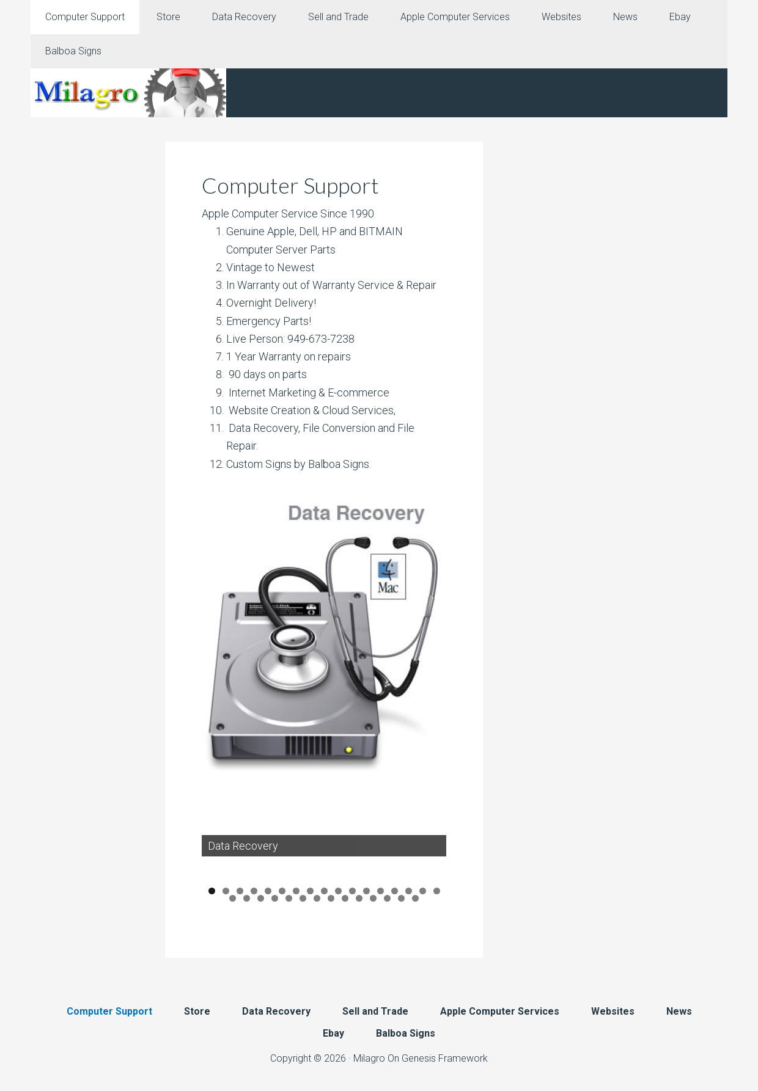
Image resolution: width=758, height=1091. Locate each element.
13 (380, 891)
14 (394, 891)
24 (317, 898)
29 (387, 898)
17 (436, 891)
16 (422, 891)
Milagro (369, 1058)
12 (366, 891)
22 (288, 898)
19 (246, 898)
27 (359, 898)
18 (232, 898)
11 (352, 891)
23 (303, 898)
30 (401, 898)
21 (274, 898)
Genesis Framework (445, 1058)
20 (260, 898)
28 (373, 898)
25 (331, 898)
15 (408, 891)
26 (345, 898)
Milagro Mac (128, 92)
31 (415, 898)
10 (338, 891)
